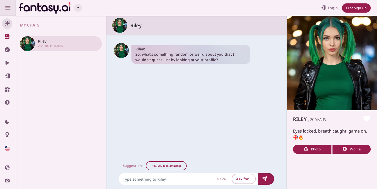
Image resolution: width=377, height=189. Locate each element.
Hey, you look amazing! (166, 165)
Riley (136, 25)
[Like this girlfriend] (367, 119)
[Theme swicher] (8, 122)
